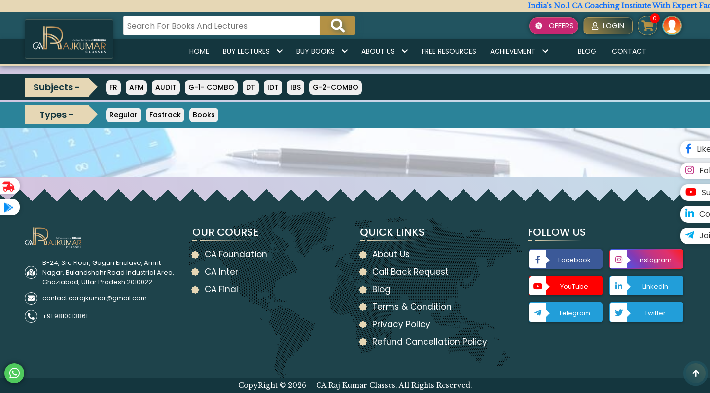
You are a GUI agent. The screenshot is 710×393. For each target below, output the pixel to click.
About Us (384, 51)
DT (250, 87)
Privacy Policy (401, 324)
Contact (629, 51)
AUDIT (166, 87)
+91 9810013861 (65, 316)
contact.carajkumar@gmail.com (94, 298)
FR (113, 87)
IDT (273, 87)
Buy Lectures (253, 51)
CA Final (221, 289)
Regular (123, 115)
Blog (587, 51)
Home (199, 51)
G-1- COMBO (211, 87)
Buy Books (322, 51)
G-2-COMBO (335, 87)
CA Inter (221, 272)
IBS (295, 87)
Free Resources (449, 51)
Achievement (519, 51)
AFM (136, 87)
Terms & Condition (412, 307)
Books (204, 115)
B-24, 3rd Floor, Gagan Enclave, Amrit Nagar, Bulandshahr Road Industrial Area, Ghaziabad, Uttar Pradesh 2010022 (108, 272)
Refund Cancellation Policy (429, 342)
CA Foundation (236, 254)
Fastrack (165, 115)
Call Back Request (410, 272)
